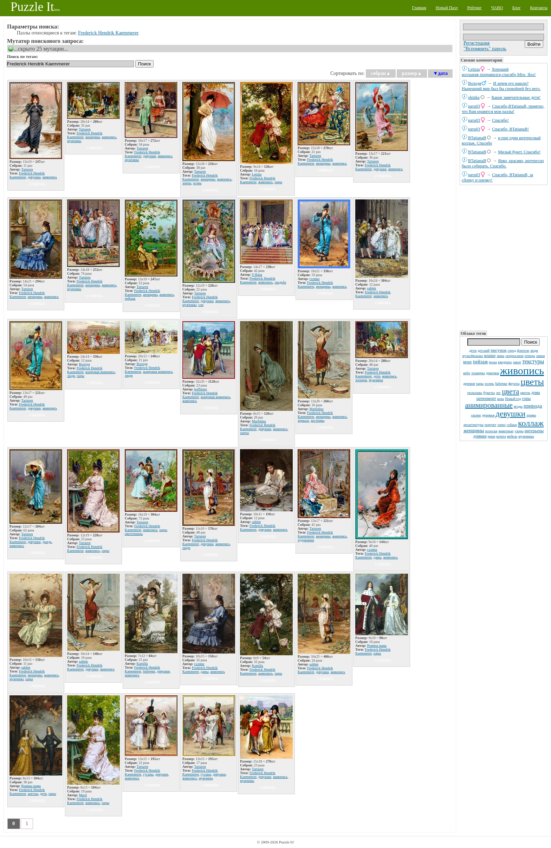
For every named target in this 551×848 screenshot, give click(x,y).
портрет (491, 425)
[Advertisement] (503, 257)
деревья (488, 415)
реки (491, 436)
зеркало (303, 420)
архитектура (474, 424)
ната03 (474, 106)
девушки (510, 413)
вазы (500, 399)
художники (306, 540)
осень (489, 383)
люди (534, 350)
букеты (489, 392)
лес (498, 393)
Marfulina (259, 421)
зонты (186, 183)
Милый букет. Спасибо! (519, 151)
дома (535, 392)
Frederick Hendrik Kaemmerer (108, 33)
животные (505, 431)
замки (540, 356)
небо (466, 373)
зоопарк (361, 380)
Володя (474, 83)
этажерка (478, 373)
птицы (530, 355)
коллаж (531, 423)
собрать (37, 184)
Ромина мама (377, 646)
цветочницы (134, 534)
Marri (83, 795)
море (467, 361)
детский (484, 350)
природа (533, 406)
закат (517, 362)
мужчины (526, 436)
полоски (491, 431)
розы (493, 362)
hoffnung (200, 389)
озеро (501, 425)
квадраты (505, 362)
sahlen (371, 288)
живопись (522, 370)
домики (480, 436)
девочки (492, 373)
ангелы (33, 794)
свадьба (280, 282)
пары (480, 383)
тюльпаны (474, 393)
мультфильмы (472, 356)
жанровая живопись (100, 372)
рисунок (498, 350)
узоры (519, 431)
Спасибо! (500, 120)
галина (315, 279)
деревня (469, 383)
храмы (531, 415)
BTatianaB (477, 137)
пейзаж (480, 361)
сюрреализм (514, 356)
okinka (474, 97)
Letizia (474, 69)
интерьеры (534, 430)
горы (526, 398)
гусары (148, 774)
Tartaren (27, 169)
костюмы (318, 420)
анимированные (489, 405)
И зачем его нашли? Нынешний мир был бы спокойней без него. (501, 86)
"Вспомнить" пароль (485, 48)
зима (500, 355)
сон (200, 305)
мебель (512, 436)
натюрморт (486, 398)
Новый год (513, 399)
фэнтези (523, 350)
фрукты (513, 383)
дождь (47, 542)
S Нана (257, 274)
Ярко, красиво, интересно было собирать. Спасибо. (503, 163)
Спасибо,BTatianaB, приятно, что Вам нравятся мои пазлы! (503, 109)
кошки (489, 355)
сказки (476, 415)
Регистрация (477, 43)
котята (501, 436)
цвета (510, 391)
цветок (525, 393)
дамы (378, 557)
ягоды (518, 406)
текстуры (533, 361)
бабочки (501, 383)
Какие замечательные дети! (516, 97)
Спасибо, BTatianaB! (510, 129)
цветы (532, 382)
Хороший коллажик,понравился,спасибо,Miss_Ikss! (499, 72)
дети (473, 350)
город (512, 350)
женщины (474, 430)
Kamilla (142, 663)
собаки (512, 425)
